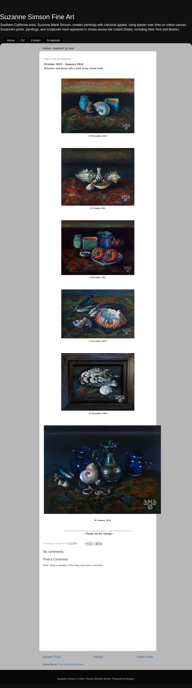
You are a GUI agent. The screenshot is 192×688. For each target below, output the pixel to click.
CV (23, 40)
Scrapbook (53, 40)
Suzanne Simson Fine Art (37, 17)
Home (10, 40)
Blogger (130, 678)
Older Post (144, 657)
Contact (35, 40)
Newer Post (52, 657)
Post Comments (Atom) (71, 664)
